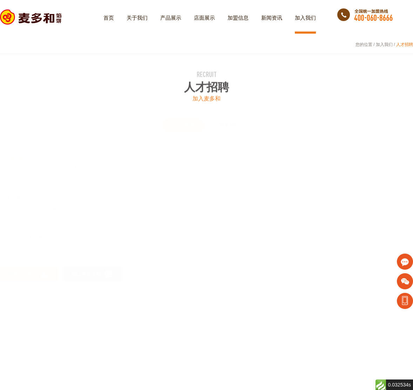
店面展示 (204, 24)
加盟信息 (238, 24)
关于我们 (137, 24)
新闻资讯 (271, 24)
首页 (108, 24)
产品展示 (170, 24)
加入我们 (305, 24)
